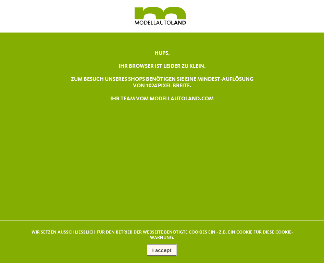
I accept (162, 250)
